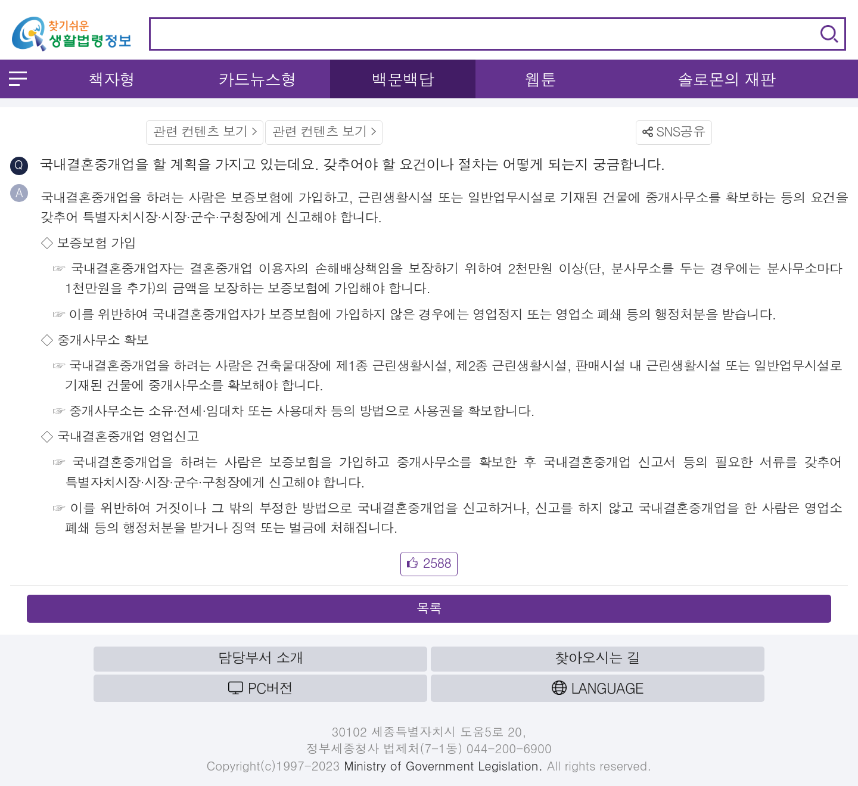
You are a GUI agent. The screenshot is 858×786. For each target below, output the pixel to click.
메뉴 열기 (18, 78)
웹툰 (540, 79)
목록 (429, 607)
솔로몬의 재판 (726, 79)
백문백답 (403, 79)
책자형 (111, 79)
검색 (829, 34)
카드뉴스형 (257, 79)
